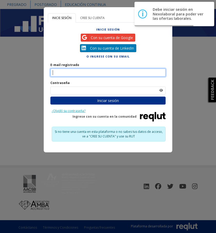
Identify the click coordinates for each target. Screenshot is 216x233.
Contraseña (60, 83)
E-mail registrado (64, 65)
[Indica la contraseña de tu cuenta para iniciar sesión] (108, 91)
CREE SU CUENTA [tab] (92, 18)
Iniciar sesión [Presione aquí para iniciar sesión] (108, 100)
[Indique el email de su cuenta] (108, 73)
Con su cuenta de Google (107, 37)
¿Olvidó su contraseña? (68, 111)
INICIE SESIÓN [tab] (61, 18)
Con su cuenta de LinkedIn (107, 48)
